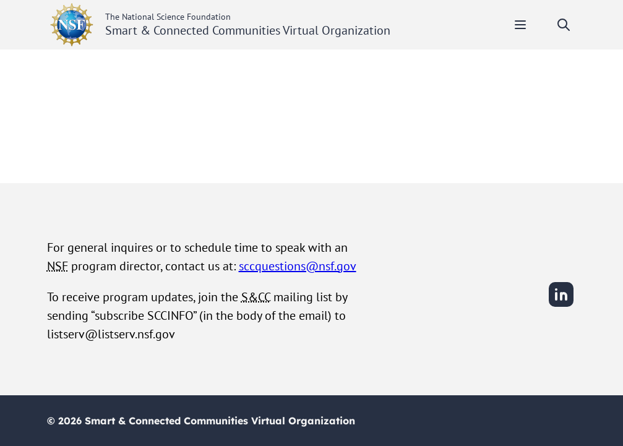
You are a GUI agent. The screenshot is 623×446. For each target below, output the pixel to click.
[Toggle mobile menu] (520, 24)
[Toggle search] (563, 24)
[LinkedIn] (561, 305)
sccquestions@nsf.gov (297, 266)
